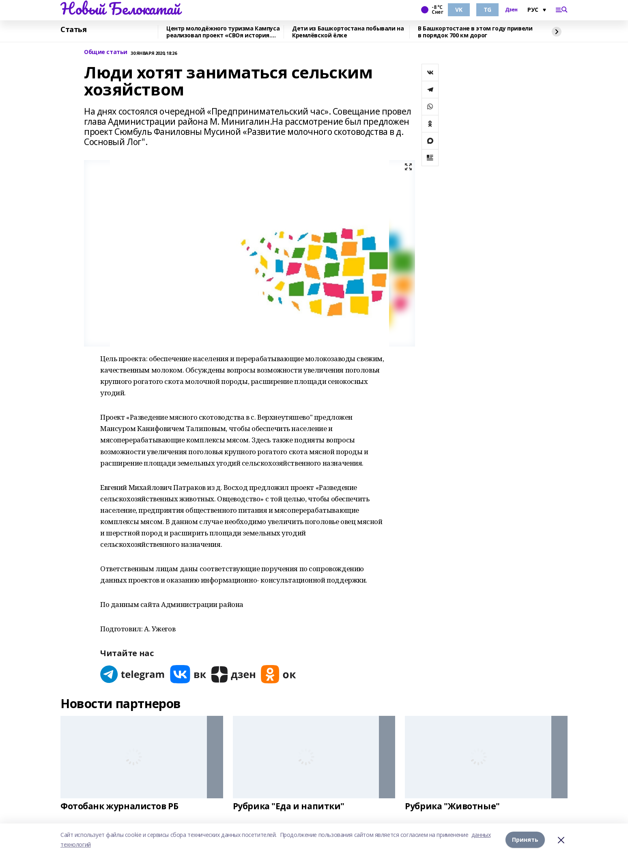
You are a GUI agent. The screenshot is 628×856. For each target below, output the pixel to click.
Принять (525, 839)
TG (487, 9)
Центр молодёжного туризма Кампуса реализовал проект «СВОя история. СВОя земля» (223, 32)
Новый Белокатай (120, 8)
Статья (73, 29)
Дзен (511, 9)
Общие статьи (105, 52)
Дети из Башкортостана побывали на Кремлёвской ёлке (348, 32)
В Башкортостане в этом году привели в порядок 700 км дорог (475, 32)
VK (458, 9)
